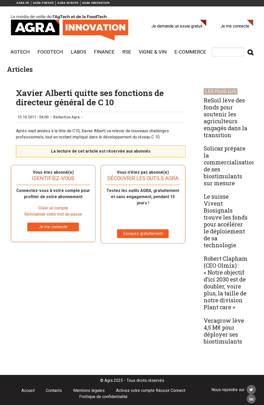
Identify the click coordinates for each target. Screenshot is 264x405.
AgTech (20, 52)
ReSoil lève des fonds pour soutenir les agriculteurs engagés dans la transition (225, 117)
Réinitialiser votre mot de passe (53, 214)
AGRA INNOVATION (96, 3)
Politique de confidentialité (103, 396)
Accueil (28, 390)
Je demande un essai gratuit (176, 26)
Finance (104, 52)
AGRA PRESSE (43, 3)
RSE (126, 52)
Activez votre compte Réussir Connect (150, 390)
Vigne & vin (153, 52)
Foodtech (50, 52)
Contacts (54, 390)
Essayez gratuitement (143, 233)
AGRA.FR (22, 3)
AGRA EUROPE (67, 3)
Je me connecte (234, 26)
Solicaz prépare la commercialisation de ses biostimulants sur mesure (230, 166)
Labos (78, 52)
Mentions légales (89, 390)
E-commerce (190, 52)
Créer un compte (53, 208)
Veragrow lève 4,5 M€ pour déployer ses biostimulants (224, 331)
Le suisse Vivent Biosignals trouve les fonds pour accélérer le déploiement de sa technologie (226, 221)
